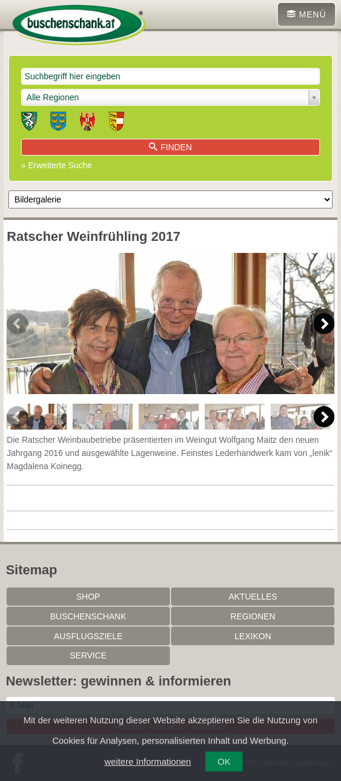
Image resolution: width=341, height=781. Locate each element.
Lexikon (253, 636)
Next (323, 323)
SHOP (88, 596)
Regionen (253, 616)
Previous (17, 323)
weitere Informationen (147, 761)
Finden (170, 147)
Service (88, 655)
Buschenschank (88, 616)
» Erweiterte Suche (56, 165)
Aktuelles (253, 596)
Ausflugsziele (88, 636)
